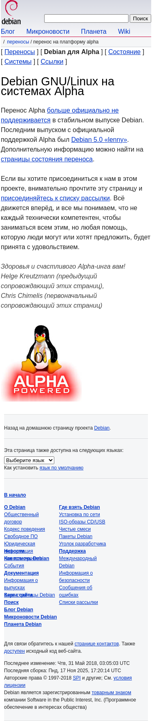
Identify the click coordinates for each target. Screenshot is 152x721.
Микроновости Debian (30, 617)
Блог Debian (18, 609)
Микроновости (47, 31)
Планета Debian (23, 624)
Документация (21, 573)
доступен (14, 651)
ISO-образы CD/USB (82, 522)
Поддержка (72, 551)
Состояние (124, 51)
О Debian (15, 507)
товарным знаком (111, 692)
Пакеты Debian (75, 536)
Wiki (124, 31)
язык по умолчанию (61, 468)
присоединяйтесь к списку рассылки (55, 198)
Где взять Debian (79, 507)
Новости (14, 551)
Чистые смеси (75, 529)
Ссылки (52, 61)
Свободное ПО (21, 536)
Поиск (11, 602)
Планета (94, 31)
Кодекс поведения (24, 529)
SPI (77, 678)
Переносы (18, 42)
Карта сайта (18, 595)
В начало (15, 495)
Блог (8, 31)
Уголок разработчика (82, 544)
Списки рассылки (78, 602)
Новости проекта (23, 558)
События (14, 566)
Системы (18, 61)
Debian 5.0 (99, 139)
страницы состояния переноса (47, 159)
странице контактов (97, 644)
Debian (101, 428)
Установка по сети (79, 514)
